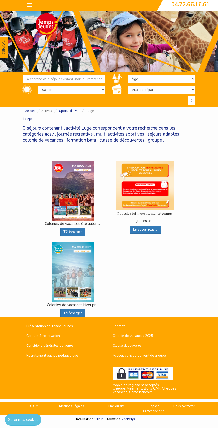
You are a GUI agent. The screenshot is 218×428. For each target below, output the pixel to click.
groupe (155, 140)
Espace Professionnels (154, 408)
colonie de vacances (43, 140)
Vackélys (128, 419)
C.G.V (34, 406)
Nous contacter (184, 406)
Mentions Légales (71, 406)
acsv (49, 134)
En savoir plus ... (145, 229)
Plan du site (116, 406)
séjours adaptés (163, 134)
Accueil (30, 111)
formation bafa (81, 140)
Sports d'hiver (69, 111)
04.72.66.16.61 (190, 4)
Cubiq (98, 419)
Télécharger (72, 231)
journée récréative (75, 134)
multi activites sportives (120, 134)
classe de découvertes (121, 140)
